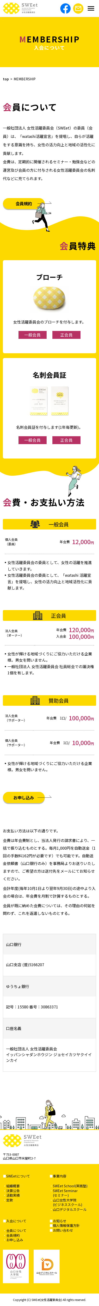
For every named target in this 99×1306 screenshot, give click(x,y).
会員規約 (24, 203)
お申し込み (23, 797)
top (6, 78)
